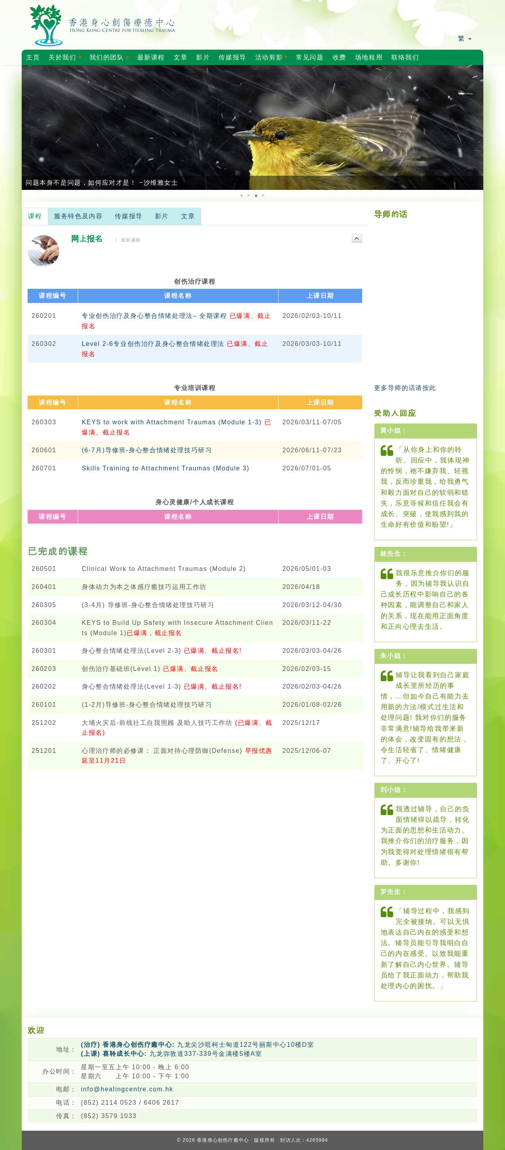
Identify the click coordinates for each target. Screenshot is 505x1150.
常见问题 (310, 57)
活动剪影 (273, 59)
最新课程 (151, 57)
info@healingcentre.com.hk (127, 1089)
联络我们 (405, 57)
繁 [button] (464, 38)
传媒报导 (232, 57)
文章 (180, 57)
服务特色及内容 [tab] (78, 216)
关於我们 (66, 59)
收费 (339, 57)
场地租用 (369, 57)
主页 (33, 57)
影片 (203, 57)
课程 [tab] (35, 216)
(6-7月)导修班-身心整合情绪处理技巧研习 (147, 450)
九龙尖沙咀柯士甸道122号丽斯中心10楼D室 (197, 1044)
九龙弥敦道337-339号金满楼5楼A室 (171, 1053)
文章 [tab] (188, 216)
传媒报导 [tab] (128, 216)
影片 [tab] (162, 216)
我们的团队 (111, 59)
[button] (28, 127)
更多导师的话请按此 (405, 388)
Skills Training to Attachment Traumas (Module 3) (165, 468)
